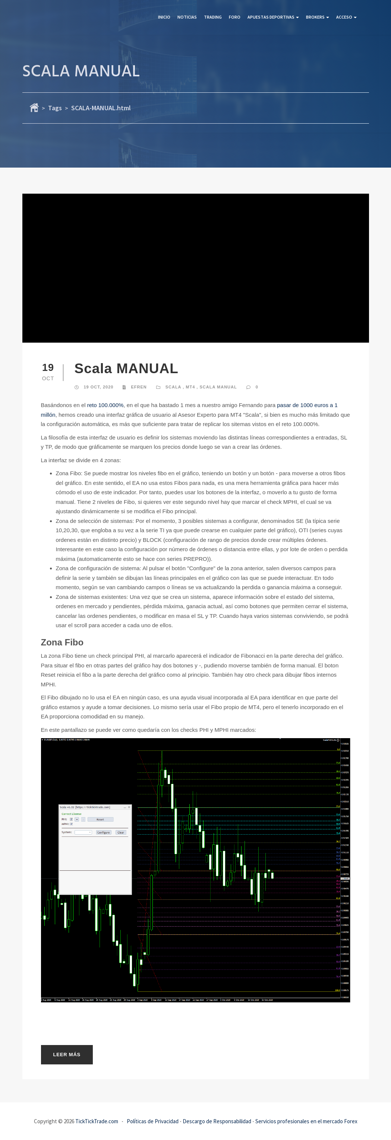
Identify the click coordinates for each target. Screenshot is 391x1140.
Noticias (187, 17)
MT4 (190, 387)
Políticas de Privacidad (153, 1121)
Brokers (317, 17)
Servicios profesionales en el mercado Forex (306, 1121)
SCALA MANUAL (218, 387)
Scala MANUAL (127, 368)
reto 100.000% (105, 405)
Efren (138, 387)
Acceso (346, 17)
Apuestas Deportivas (273, 17)
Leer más (67, 1054)
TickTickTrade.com (96, 1121)
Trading (213, 17)
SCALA (173, 387)
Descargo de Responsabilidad (217, 1121)
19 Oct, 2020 (99, 387)
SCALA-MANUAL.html (101, 108)
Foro (234, 17)
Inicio (164, 17)
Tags (55, 108)
